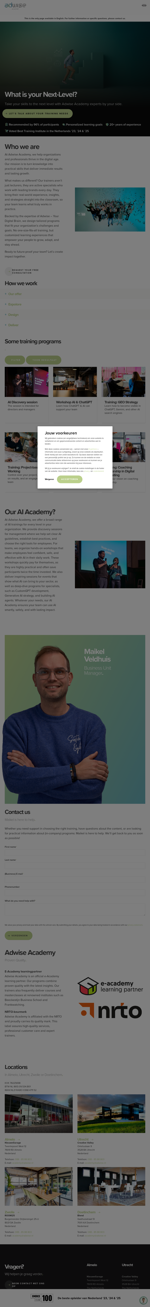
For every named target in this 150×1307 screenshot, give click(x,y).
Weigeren (49, 479)
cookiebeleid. (98, 471)
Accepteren (69, 479)
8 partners (93, 449)
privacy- (87, 471)
